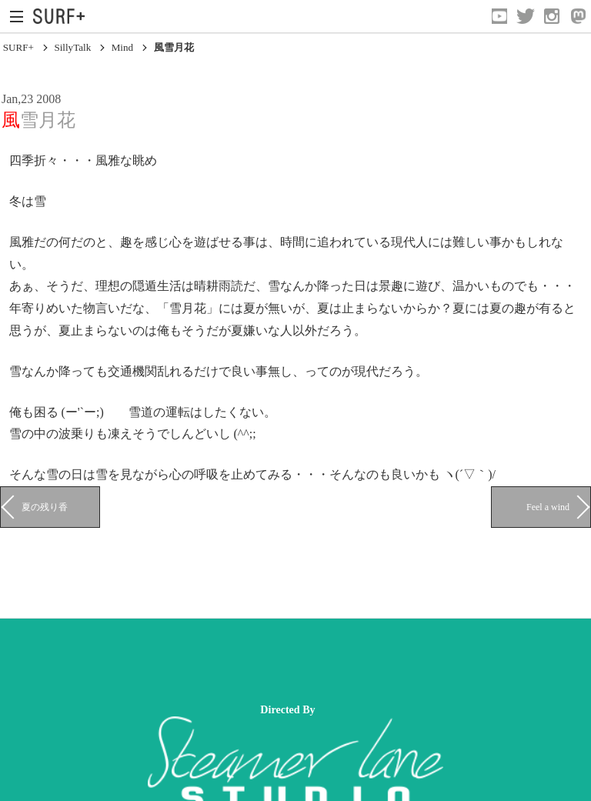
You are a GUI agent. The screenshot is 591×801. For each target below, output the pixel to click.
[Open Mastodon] (578, 16)
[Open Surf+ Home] (62, 16)
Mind (122, 47)
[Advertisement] (280, 661)
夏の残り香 (45, 507)
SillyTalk (72, 47)
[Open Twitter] (525, 16)
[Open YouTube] (499, 16)
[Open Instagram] (552, 16)
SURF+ (18, 47)
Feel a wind (547, 507)
